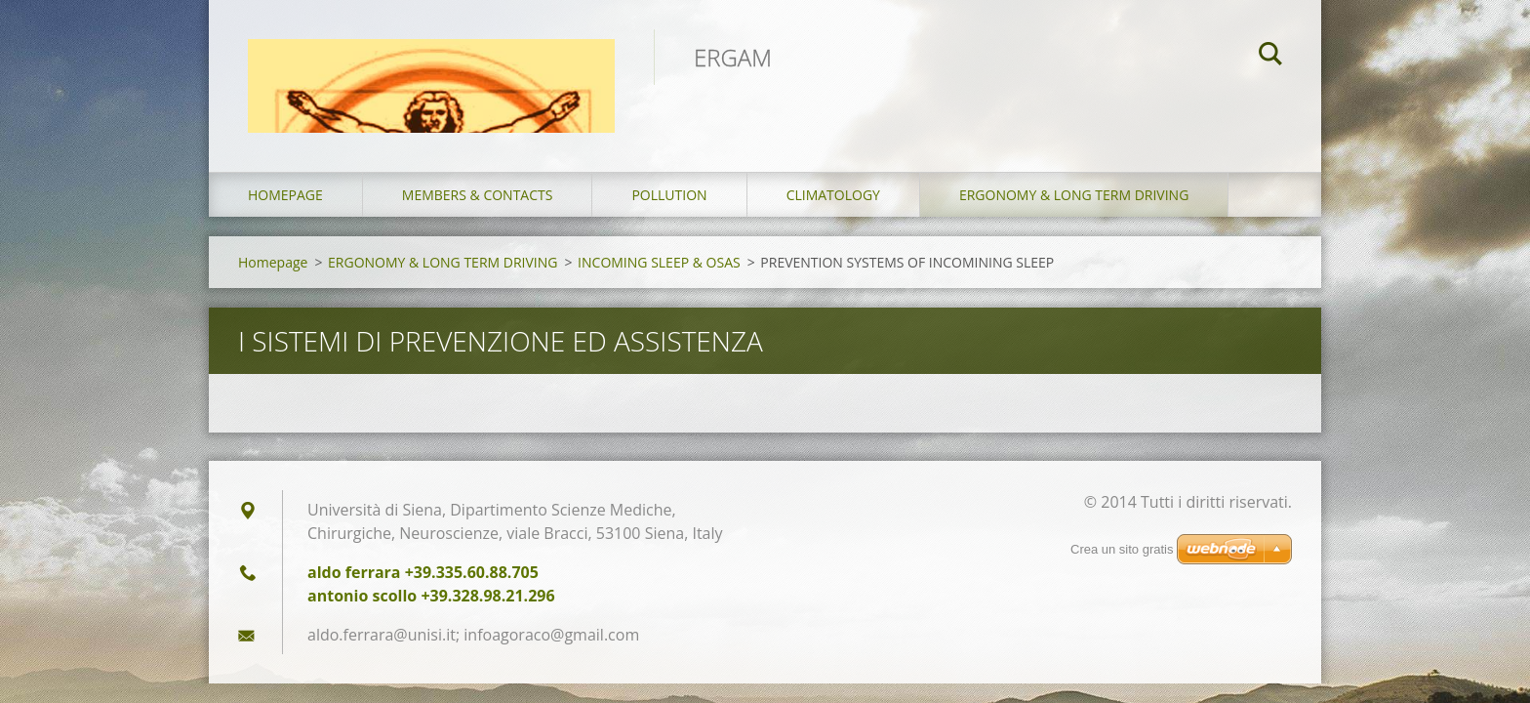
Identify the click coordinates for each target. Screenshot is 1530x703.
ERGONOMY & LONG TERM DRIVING (1073, 195)
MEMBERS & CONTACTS (477, 195)
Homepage (285, 195)
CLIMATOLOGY (833, 195)
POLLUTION (668, 195)
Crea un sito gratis (1122, 549)
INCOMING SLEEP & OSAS (659, 262)
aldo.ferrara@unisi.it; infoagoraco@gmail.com (473, 634)
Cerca (1270, 56)
